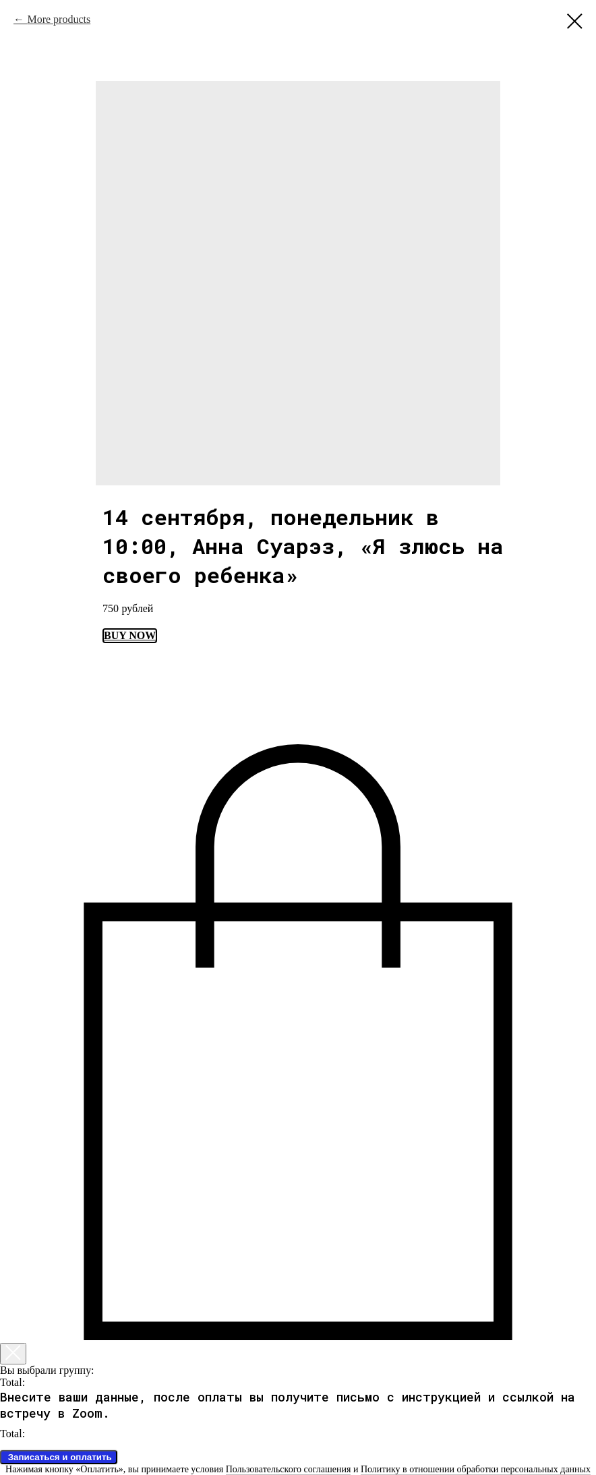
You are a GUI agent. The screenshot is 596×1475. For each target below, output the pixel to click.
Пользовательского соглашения (288, 1469)
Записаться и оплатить (58, 1457)
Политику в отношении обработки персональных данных (476, 1469)
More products (58, 19)
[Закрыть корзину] (13, 1353)
